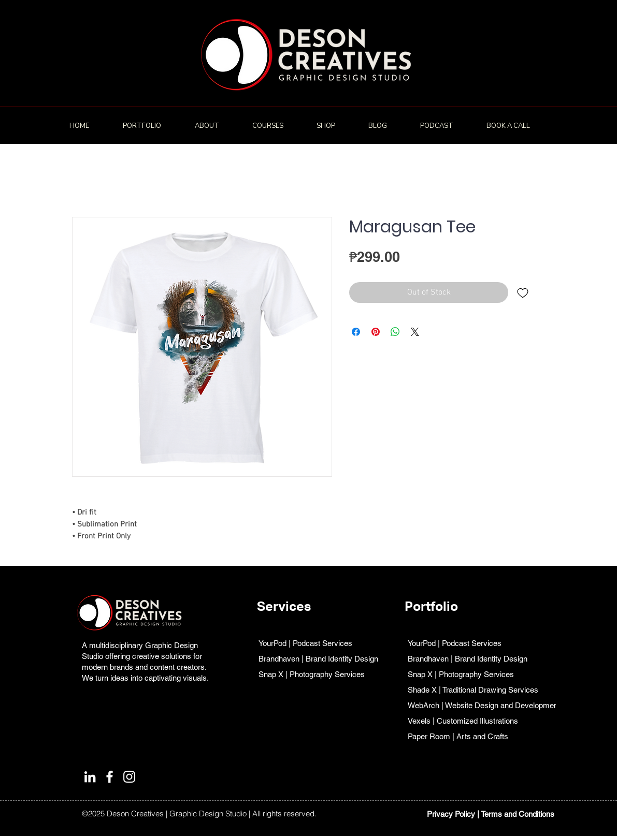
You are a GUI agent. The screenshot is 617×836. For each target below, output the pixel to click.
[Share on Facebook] (356, 332)
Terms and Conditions (517, 814)
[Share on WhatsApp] (395, 332)
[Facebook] (110, 777)
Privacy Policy (451, 814)
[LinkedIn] (90, 777)
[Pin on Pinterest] (375, 332)
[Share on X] (415, 332)
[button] (151, 125)
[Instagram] (129, 777)
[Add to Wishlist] (522, 292)
